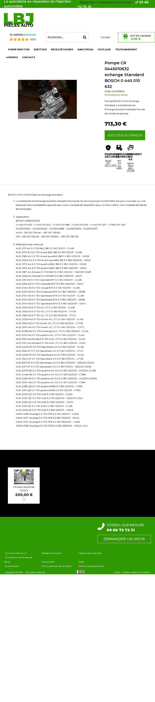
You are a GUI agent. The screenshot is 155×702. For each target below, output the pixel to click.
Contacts (28, 57)
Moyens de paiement (90, 553)
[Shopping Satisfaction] (23, 35)
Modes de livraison (52, 553)
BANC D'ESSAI (85, 49)
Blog (81, 561)
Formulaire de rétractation (57, 566)
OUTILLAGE (104, 49)
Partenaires (48, 561)
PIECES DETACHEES (62, 49)
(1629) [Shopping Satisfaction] (33, 39)
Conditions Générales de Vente (18, 559)
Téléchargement (126, 49)
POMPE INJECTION (18, 49)
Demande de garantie (91, 566)
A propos (12, 57)
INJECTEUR (40, 49)
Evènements (12, 566)
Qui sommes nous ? (16, 553)
